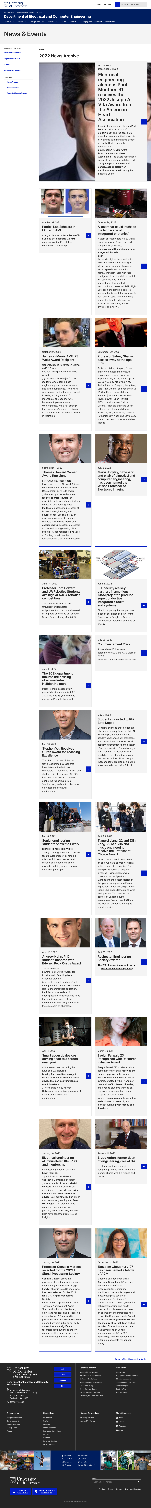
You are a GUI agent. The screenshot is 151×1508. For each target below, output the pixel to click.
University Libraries (87, 1417)
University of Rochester (54, 606)
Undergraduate (35, 22)
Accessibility (121, 1372)
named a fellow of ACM (110, 1285)
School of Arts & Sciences (89, 1372)
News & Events (110, 22)
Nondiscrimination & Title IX (126, 1382)
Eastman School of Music (89, 1379)
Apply (98, 4)
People (20, 22)
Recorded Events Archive (17, 93)
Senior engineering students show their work (60, 842)
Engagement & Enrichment (92, 22)
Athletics (121, 1426)
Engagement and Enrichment (127, 1375)
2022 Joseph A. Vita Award (112, 149)
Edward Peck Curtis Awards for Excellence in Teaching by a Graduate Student (58, 975)
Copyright (119, 1489)
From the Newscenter (12, 52)
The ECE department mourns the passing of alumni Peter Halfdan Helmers (57, 678)
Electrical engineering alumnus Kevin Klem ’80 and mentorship (59, 1161)
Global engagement (123, 1379)
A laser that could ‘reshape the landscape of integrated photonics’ (117, 230)
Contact (46, 1421)
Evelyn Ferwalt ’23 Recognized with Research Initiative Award (117, 1059)
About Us (7, 22)
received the (105, 146)
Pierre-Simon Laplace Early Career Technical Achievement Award (60, 1304)
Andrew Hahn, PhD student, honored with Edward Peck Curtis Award (61, 960)
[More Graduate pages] (57, 22)
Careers (62, 1380)
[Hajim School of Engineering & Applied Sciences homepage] (23, 1372)
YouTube (83, 1456)
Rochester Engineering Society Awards (114, 958)
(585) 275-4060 (17, 1402)
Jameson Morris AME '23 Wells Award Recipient (60, 358)
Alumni (64, 22)
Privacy (110, 1489)
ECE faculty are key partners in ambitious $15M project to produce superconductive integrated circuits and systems (115, 596)
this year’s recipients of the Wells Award (59, 373)
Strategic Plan (121, 1389)
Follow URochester (86, 1465)
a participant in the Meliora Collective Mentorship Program (58, 1178)
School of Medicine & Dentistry (91, 1382)
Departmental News (12, 58)
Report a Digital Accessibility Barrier (131, 1359)
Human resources (49, 1428)
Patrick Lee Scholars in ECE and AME (58, 228)
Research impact (122, 1386)
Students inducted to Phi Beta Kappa (116, 721)
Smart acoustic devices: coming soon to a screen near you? (60, 1059)
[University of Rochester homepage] (15, 4)
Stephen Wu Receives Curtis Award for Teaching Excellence (61, 752)
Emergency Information (133, 1489)
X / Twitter (67, 1459)
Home (41, 49)
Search (94, 1478)
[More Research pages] (79, 22)
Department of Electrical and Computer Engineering (47, 16)
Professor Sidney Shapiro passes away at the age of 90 (116, 360)
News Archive (12, 82)
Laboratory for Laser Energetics (91, 1396)
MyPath (46, 1434)
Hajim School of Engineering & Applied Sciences (24, 12)
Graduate (51, 22)
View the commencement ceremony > (117, 661)
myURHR (46, 1438)
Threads (66, 1465)
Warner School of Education (90, 1392)
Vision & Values (121, 1392)
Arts (119, 1430)
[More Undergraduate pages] (43, 22)
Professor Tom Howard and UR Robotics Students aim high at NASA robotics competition (61, 593)
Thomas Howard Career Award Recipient (59, 473)
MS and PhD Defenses (12, 70)
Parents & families (13, 1424)
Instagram (67, 1462)
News (119, 1417)
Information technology (52, 1431)
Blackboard (47, 1417)
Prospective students (15, 1417)
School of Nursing (86, 1386)
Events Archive (13, 87)
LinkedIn (82, 1462)
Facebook (66, 1456)
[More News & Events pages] (117, 22)
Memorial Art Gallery (87, 1421)
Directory (46, 1424)
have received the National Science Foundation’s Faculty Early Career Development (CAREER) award (61, 487)
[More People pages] (25, 22)
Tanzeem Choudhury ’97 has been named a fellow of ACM (116, 1270)
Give (109, 4)
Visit (104, 4)
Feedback (102, 1489)
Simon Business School (88, 1389)
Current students (13, 1421)
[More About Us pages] (13, 22)
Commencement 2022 (114, 644)
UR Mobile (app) (49, 1444)
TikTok (82, 1459)
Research (73, 22)
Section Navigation (12, 48)
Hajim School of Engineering (90, 1375)
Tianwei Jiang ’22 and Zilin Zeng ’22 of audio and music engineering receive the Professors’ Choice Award (117, 847)
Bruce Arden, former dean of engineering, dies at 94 (116, 1159)
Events (6, 65)
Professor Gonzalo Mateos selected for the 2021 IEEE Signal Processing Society (61, 1270)
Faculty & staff (12, 1428)
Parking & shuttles (50, 1441)
